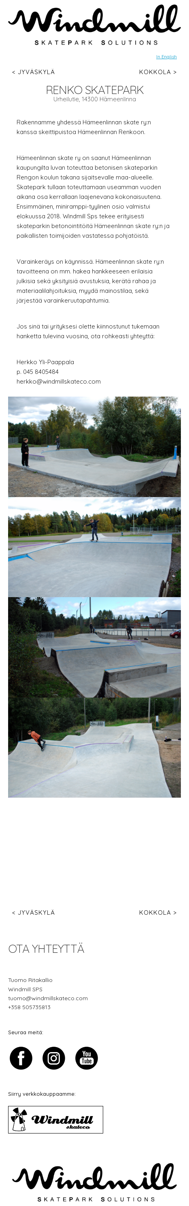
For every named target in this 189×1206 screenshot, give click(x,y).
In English (166, 57)
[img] (94, 24)
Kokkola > (158, 72)
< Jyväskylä (33, 72)
